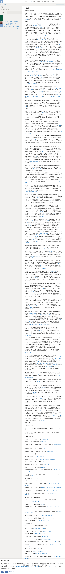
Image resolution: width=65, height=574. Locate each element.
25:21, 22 (27, 93)
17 (48, 374)
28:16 (34, 394)
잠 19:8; (30, 305)
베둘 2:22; (57, 88)
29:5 (40, 548)
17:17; (34, 528)
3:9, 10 (37, 241)
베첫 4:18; (53, 88)
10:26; (50, 507)
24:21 (60, 44)
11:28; (35, 534)
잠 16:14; (39, 39)
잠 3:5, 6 (27, 188)
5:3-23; (50, 493)
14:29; (41, 515)
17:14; (36, 551)
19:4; (32, 71)
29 (40, 168)
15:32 (37, 274)
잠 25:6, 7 (52, 96)
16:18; (52, 74)
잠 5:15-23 (58, 356)
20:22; (45, 518)
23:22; (29, 377)
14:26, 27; (47, 459)
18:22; (39, 47)
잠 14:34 (38, 396)
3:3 (26, 267)
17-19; (45, 314)
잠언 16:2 (33, 291)
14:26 (47, 233)
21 (51, 314)
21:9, (56, 490)
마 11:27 (59, 125)
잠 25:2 (43, 387)
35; (26, 446)
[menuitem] (2, 1)
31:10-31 (54, 481)
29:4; (43, 389)
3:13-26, (59, 444)
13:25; (37, 75)
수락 (3, 571)
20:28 (27, 389)
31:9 (45, 389)
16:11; (45, 539)
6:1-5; (50, 541)
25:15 (26, 318)
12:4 (38, 361)
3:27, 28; (58, 500)
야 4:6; (41, 89)
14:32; (43, 520)
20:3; (39, 551)
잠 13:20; (38, 324)
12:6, (41, 314)
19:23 (29, 133)
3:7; (41, 459)
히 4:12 (42, 288)
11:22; (53, 365)
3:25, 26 (36, 236)
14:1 (47, 366)
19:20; (53, 526)
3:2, (33, 305)
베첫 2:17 (47, 96)
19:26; (58, 375)
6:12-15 (55, 451)
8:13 (36, 156)
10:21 (36, 277)
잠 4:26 (31, 220)
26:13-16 (27, 508)
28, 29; (53, 518)
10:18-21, (52, 544)
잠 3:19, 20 (37, 139)
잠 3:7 (58, 94)
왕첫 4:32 (40, 27)
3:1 (40, 265)
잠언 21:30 (52, 173)
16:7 (40, 238)
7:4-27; (57, 493)
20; (56, 91)
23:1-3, (44, 531)
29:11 (50, 515)
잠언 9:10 (44, 112)
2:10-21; (55, 444)
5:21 (40, 199)
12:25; (34, 75)
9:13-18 (27, 494)
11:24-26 (42, 504)
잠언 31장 (50, 366)
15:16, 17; (47, 490)
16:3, (27, 191)
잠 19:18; (34, 374)
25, (30, 83)
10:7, (31, 75)
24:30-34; (59, 507)
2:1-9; (42, 442)
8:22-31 (46, 448)
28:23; (37, 548)
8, (43, 314)
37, (33, 83)
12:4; (45, 481)
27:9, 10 (43, 528)
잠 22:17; (42, 61)
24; (49, 483)
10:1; (37, 25)
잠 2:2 (57, 263)
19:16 (31, 309)
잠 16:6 (32, 256)
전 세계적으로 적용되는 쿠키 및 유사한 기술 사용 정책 (27, 566)
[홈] (2, 1)
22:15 (32, 281)
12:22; (35, 161)
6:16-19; (32, 161)
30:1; (45, 61)
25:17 (49, 531)
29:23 (31, 512)
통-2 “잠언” (3, 4)
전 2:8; (33, 57)
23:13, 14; (42, 374)
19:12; (42, 39)
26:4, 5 (26, 558)
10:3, (32, 475)
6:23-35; (54, 493)
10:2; (36, 520)
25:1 (39, 25)
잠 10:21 (43, 420)
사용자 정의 (11, 571)
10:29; (44, 233)
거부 (6, 571)
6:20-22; (49, 487)
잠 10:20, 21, (30, 313)
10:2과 (60, 69)
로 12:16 (27, 96)
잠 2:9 (33, 258)
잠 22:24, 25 (33, 324)
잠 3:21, (39, 233)
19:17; (31, 501)
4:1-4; (45, 487)
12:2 (59, 168)
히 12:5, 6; (39, 93)
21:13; (34, 501)
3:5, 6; (35, 456)
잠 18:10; (44, 248)
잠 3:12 (32, 96)
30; (32, 75)
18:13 (58, 227)
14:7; (41, 324)
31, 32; (56, 544)
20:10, (48, 539)
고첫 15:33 (45, 324)
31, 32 (34, 313)
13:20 (44, 442)
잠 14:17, (60, 319)
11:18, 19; (40, 520)
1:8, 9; (42, 487)
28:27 (37, 501)
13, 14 (35, 446)
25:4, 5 (34, 392)
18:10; (41, 456)
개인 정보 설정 (49, 566)
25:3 (48, 39)
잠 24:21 (41, 96)
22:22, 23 (42, 216)
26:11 (32, 89)
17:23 (48, 220)
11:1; (43, 151)
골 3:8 (31, 321)
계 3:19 (36, 96)
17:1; (51, 490)
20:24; (31, 191)
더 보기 (19, 28)
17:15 (29, 225)
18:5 (27, 222)
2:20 (31, 21)
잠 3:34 (44, 89)
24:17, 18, (49, 518)
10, (28, 83)
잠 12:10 (39, 381)
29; (26, 321)
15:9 (45, 170)
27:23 (26, 383)
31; (29, 501)
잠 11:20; (35, 168)
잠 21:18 (41, 211)
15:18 (28, 321)
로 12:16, (54, 91)
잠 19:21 (53, 181)
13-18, (36, 305)
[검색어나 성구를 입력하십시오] (52, 2)
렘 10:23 (35, 191)
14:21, (26, 501)
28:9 (35, 471)
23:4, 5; (38, 534)
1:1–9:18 (42, 77)
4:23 (48, 267)
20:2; (45, 39)
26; (42, 233)
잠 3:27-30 (41, 330)
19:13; (40, 363)
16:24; (37, 546)
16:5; (29, 471)
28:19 (46, 536)
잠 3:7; (59, 91)
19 (58, 490)
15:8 (40, 75)
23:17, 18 (37, 234)
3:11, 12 (47, 464)
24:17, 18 (30, 335)
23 (50, 539)
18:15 (55, 74)
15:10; (50, 526)
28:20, (41, 534)
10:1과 (54, 69)
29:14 (58, 389)
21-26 (39, 305)
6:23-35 (59, 358)
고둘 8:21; (37, 91)
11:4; (26, 71)
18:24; (37, 528)
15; (39, 374)
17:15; (32, 471)
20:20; (26, 377)
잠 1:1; (34, 25)
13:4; (53, 507)
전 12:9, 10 (43, 35)
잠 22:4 (50, 251)
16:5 (38, 161)
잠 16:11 (42, 150)
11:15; (53, 541)
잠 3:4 (41, 91)
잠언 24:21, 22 (43, 398)
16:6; (50, 459)
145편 (35, 83)
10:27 (27, 243)
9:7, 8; (53, 556)
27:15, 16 (47, 363)
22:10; (59, 556)
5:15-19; (36, 47)
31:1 (47, 61)
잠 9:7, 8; (55, 415)
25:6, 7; (28, 512)
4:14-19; (41, 554)
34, (31, 83)
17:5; (26, 335)
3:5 (40, 268)
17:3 (31, 201)
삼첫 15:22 (37, 256)
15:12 (58, 415)
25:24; (37, 363)
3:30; (34, 551)
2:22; (52, 451)
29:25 (47, 248)
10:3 (33, 239)
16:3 (40, 475)
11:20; (58, 470)
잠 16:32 (42, 296)
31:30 (56, 365)
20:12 (29, 144)
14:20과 (29, 71)
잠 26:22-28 (28, 352)
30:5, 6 (45, 467)
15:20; (57, 69)
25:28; (47, 515)
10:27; (43, 459)
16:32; (44, 515)
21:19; (43, 363)
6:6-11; (47, 507)
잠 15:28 (40, 410)
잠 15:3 (37, 197)
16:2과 (35, 71)
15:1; (58, 316)
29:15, (46, 374)
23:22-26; (55, 487)
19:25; (56, 556)
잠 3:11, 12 (44, 93)
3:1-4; (42, 467)
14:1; (47, 481)
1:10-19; (37, 554)
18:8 (40, 546)
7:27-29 (37, 57)
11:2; (58, 511)
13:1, (47, 483)
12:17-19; (27, 546)
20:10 (45, 151)
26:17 (42, 551)
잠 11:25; (49, 74)
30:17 (32, 377)
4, (33, 546)
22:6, (37, 374)
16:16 (46, 439)
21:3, (46, 520)
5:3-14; (55, 358)
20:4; (55, 507)
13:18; (48, 526)
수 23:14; (58, 181)
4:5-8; (43, 439)
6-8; (47, 531)
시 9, (26, 83)
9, (33, 475)
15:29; (37, 475)
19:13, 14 (43, 47)
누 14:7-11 (58, 96)
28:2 (56, 396)
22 (44, 534)
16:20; (38, 456)
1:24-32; (49, 451)
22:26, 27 (57, 541)
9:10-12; (29, 446)
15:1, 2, (31, 546)
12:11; (43, 536)
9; (29, 191)
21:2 (38, 71)
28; (35, 546)
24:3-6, (32, 446)
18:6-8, (48, 314)
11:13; (59, 544)
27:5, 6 (57, 526)
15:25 (44, 215)
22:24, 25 (45, 554)
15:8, (38, 168)
